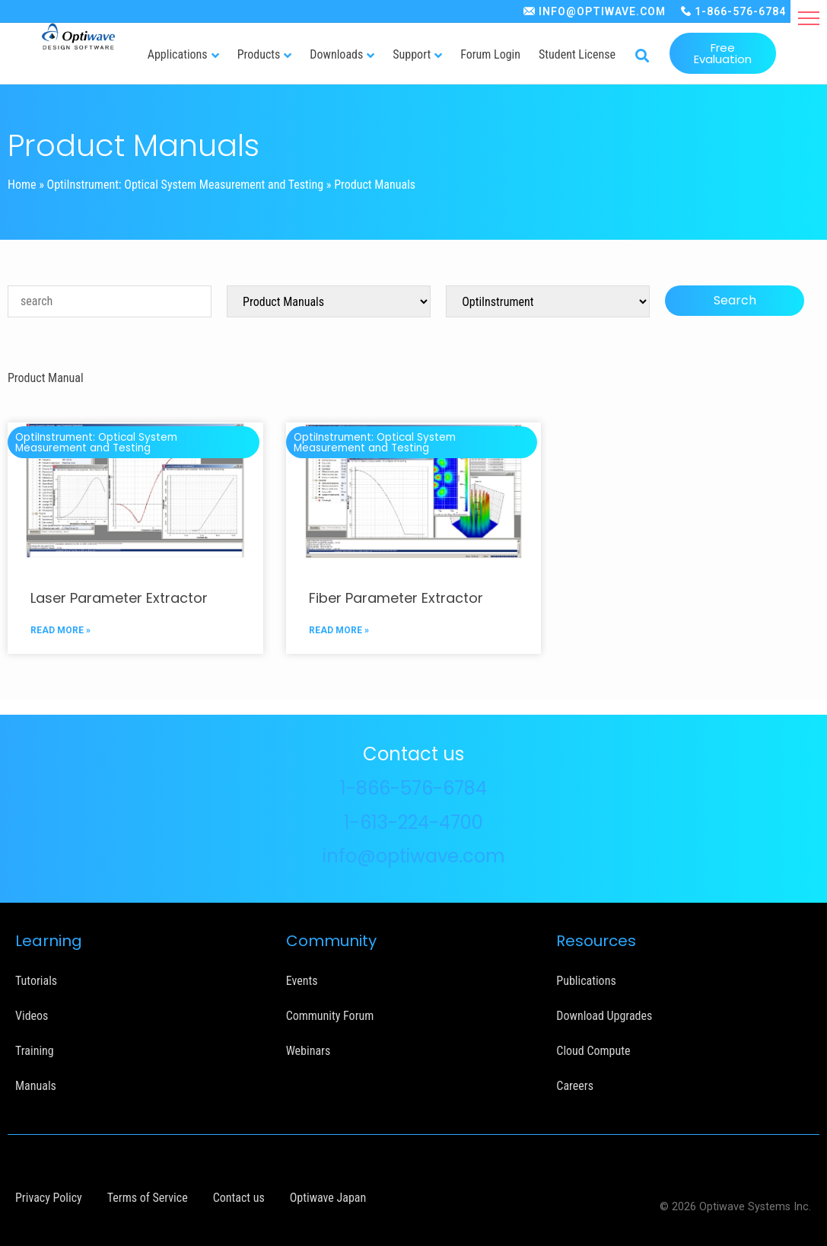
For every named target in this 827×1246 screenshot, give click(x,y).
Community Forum (330, 1016)
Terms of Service (147, 1197)
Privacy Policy (48, 1197)
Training (34, 1051)
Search (735, 300)
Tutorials (36, 981)
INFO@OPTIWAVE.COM (602, 11)
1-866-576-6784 (740, 11)
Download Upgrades (604, 1016)
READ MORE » (60, 630)
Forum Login (490, 54)
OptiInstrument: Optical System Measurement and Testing (185, 184)
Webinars (308, 1051)
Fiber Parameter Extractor (396, 597)
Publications (585, 981)
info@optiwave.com (414, 855)
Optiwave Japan (328, 1197)
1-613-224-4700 (413, 822)
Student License (577, 54)
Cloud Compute (593, 1051)
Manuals (35, 1086)
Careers (574, 1086)
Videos (31, 1016)
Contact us (239, 1197)
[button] (808, 18)
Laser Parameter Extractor (119, 597)
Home (22, 184)
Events (302, 981)
